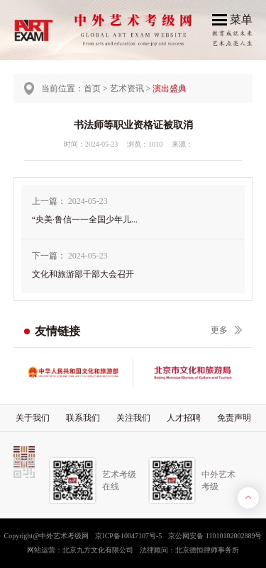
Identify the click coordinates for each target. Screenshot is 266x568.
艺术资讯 (127, 88)
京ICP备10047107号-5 (128, 536)
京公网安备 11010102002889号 (215, 536)
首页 (92, 88)
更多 (219, 330)
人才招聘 (184, 418)
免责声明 (234, 418)
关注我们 (133, 418)
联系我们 (83, 418)
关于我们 (33, 418)
